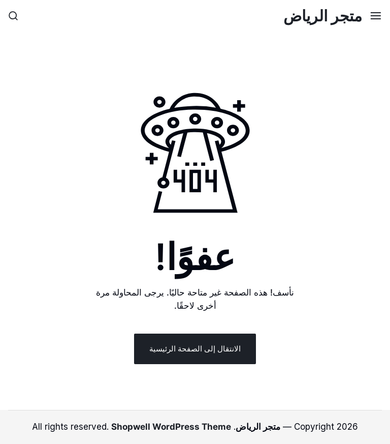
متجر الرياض (322, 16)
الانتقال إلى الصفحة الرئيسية (195, 348)
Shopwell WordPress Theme (171, 427)
